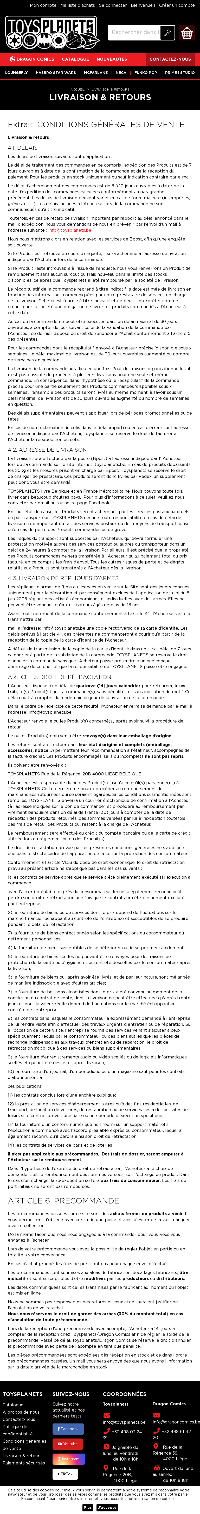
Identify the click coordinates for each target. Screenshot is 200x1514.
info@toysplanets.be (69, 230)
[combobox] (142, 32)
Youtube (68, 1444)
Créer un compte (177, 6)
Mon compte (43, 6)
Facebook (68, 1429)
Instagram (69, 1459)
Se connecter (113, 6)
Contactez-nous (19, 1420)
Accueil (78, 89)
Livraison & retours (22, 1456)
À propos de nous (21, 1412)
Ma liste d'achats (77, 6)
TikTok (65, 1474)
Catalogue (13, 1405)
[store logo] (52, 33)
